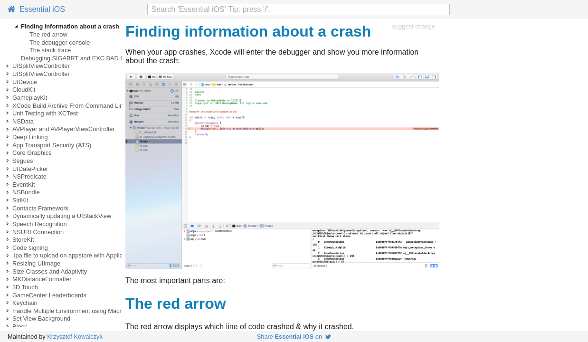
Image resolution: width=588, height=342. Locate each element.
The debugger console (59, 42)
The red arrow (48, 34)
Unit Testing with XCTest (45, 113)
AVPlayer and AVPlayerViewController (63, 129)
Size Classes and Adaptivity (49, 271)
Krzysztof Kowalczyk (75, 336)
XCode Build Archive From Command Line (69, 105)
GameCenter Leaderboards (49, 295)
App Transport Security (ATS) (51, 145)
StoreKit (23, 239)
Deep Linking (30, 137)
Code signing (30, 247)
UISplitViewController (41, 65)
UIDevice (24, 82)
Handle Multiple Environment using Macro (68, 310)
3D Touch (25, 287)
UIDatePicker (30, 168)
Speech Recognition (39, 224)
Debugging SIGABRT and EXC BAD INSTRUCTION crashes (103, 58)
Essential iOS (36, 9)
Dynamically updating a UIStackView (61, 215)
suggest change (413, 26)
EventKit (23, 184)
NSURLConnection (38, 232)
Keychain (25, 302)
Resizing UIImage (36, 263)
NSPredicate (29, 176)
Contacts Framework (40, 208)
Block (19, 326)
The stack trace (50, 50)
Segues (22, 160)
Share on (294, 336)
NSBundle (26, 192)
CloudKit (23, 89)
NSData (23, 121)
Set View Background (41, 318)
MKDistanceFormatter (41, 279)
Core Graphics (32, 152)
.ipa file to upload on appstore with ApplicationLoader (83, 255)
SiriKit (20, 200)
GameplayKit (29, 97)
